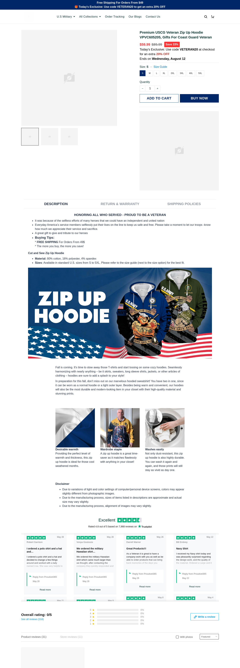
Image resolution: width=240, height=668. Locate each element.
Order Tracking (114, 16)
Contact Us (153, 16)
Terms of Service (133, 631)
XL (164, 74)
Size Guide (160, 67)
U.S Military (66, 16)
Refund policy (131, 643)
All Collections (90, 16)
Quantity (145, 82)
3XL (182, 74)
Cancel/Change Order (85, 649)
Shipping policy (132, 637)
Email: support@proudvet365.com (42, 646)
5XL (200, 74)
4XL (191, 74)
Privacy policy (131, 625)
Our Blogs (135, 16)
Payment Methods (83, 643)
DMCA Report (170, 664)
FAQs (75, 637)
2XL (172, 74)
